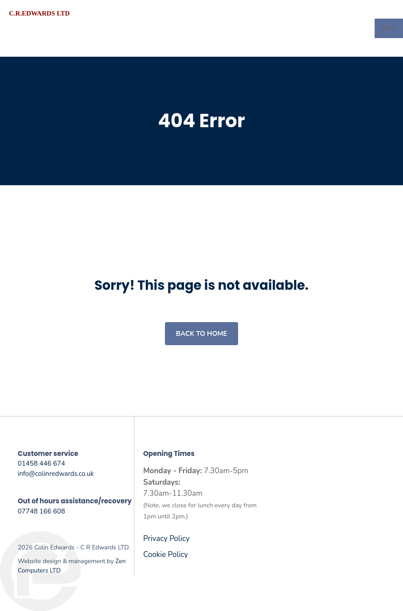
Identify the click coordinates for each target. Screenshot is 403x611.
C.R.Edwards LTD (39, 13)
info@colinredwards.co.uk (56, 473)
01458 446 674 (41, 463)
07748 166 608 (41, 511)
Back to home (201, 333)
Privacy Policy (166, 538)
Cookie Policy (165, 554)
